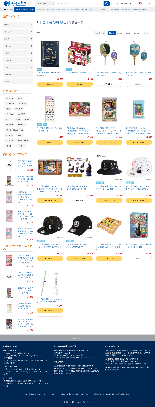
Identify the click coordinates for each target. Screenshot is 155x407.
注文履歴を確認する (97, 394)
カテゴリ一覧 (55, 9)
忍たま (9, 146)
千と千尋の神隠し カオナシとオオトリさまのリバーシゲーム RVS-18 (109, 247)
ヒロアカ (10, 125)
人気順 (128, 33)
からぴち (10, 98)
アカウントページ (122, 3)
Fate (20, 135)
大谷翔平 (22, 114)
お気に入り (93, 9)
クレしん (10, 135)
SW (19, 119)
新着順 (111, 33)
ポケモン (22, 125)
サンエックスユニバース (15, 130)
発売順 (136, 33)
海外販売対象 (126, 9)
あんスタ (19, 109)
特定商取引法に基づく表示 (33, 394)
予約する (50, 84)
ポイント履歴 (75, 9)
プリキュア (10, 103)
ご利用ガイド (103, 9)
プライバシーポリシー (51, 394)
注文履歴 (84, 9)
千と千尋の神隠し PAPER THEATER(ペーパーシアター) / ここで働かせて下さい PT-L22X (49, 189)
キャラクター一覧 (43, 9)
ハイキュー (21, 146)
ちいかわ (10, 114)
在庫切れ (109, 84)
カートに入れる (79, 142)
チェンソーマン (24, 140)
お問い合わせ (85, 394)
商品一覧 (65, 9)
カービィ (23, 103)
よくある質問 (115, 9)
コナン (9, 119)
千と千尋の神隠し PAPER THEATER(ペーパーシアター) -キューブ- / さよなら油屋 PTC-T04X (138, 131)
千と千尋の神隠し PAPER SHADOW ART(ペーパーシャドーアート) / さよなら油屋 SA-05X (79, 131)
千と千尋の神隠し (53, 22)
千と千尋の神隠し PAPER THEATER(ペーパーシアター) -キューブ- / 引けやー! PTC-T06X (108, 131)
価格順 (119, 33)
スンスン (10, 140)
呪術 (8, 109)
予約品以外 (146, 33)
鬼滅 (20, 98)
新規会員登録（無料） (140, 9)
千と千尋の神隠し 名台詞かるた (78, 72)
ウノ (27, 119)
